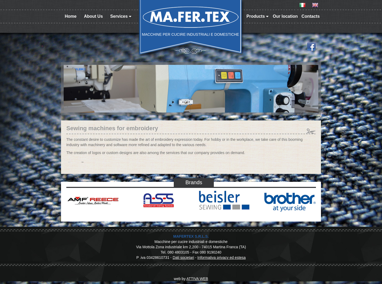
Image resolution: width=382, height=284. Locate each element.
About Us (93, 16)
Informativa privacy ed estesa (221, 257)
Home (70, 16)
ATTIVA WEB (197, 279)
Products (257, 16)
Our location (285, 16)
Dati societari (183, 257)
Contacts (311, 16)
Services (121, 16)
